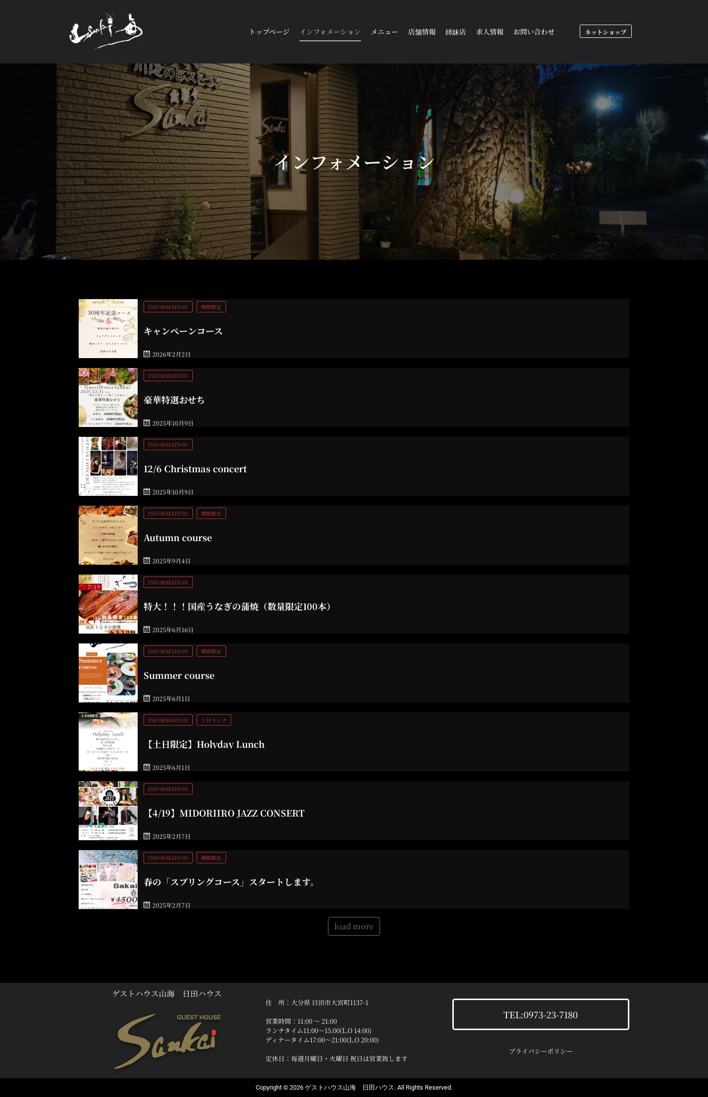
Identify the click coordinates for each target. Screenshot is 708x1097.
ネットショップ (605, 32)
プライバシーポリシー (541, 1051)
